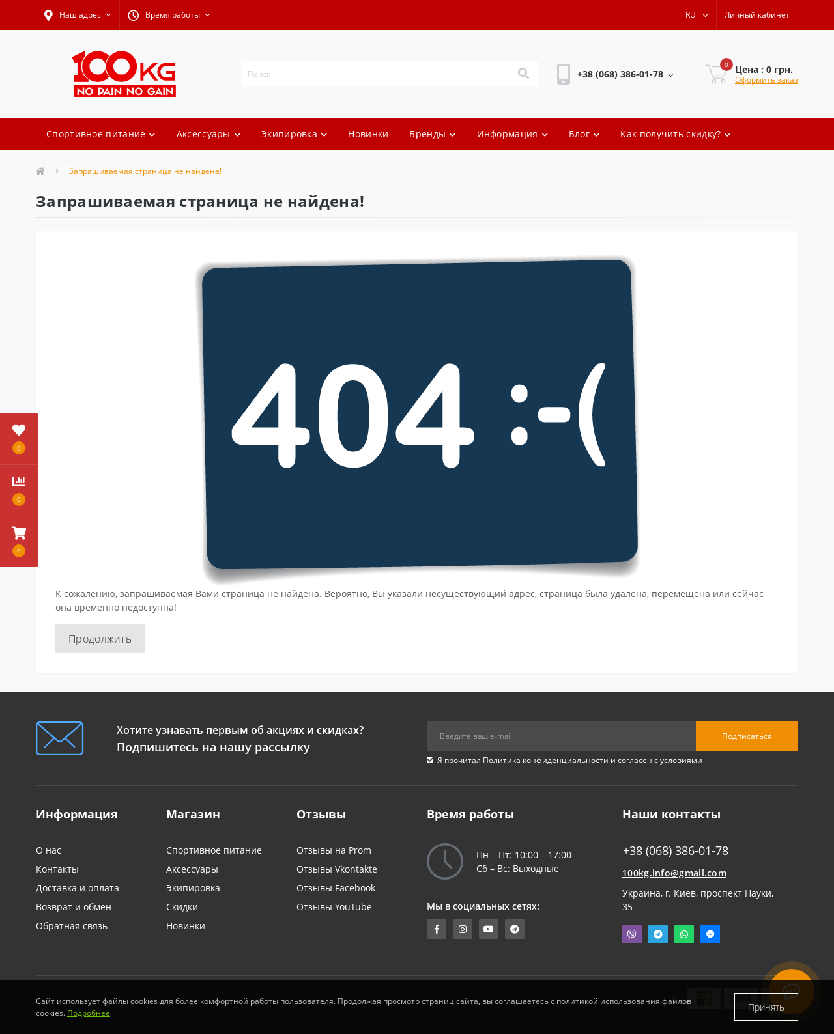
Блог (584, 134)
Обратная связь (72, 925)
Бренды (432, 134)
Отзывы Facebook (335, 888)
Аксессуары (208, 134)
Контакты (57, 869)
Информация (512, 134)
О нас (48, 850)
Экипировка (294, 134)
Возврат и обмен (73, 907)
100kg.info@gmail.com (674, 873)
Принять (766, 1007)
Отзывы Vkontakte (336, 869)
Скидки (182, 907)
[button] (77, 15)
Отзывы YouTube (334, 907)
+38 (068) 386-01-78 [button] (675, 850)
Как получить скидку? (675, 134)
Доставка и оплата (77, 888)
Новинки (368, 134)
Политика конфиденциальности (546, 760)
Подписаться (747, 736)
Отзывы (64, 166)
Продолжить (100, 639)
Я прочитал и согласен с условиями (569, 760)
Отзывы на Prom (333, 850)
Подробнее (88, 1012)
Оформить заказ (766, 79)
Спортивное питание (101, 134)
